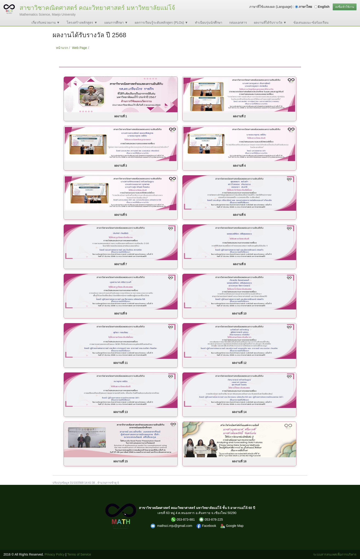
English (324, 6)
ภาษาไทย (305, 6)
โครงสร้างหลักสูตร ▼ (82, 22)
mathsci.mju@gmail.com (175, 526)
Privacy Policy (55, 554)
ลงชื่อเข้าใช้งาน (344, 6)
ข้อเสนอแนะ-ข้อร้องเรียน (311, 22)
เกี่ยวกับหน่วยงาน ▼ (45, 22)
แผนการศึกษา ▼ (116, 22)
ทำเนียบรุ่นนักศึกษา (208, 22)
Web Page (79, 48)
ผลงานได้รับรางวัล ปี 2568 (110, 48)
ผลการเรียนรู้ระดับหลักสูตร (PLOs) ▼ (161, 22)
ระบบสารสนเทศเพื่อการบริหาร (335, 554)
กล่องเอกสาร (238, 22)
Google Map (231, 526)
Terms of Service (79, 554)
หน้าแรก (62, 48)
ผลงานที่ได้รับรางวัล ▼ (270, 22)
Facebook (207, 526)
